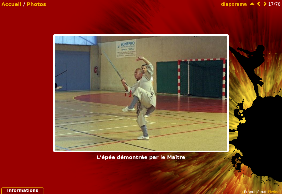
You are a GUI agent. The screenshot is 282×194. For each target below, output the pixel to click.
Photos (36, 4)
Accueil (11, 4)
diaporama (234, 4)
